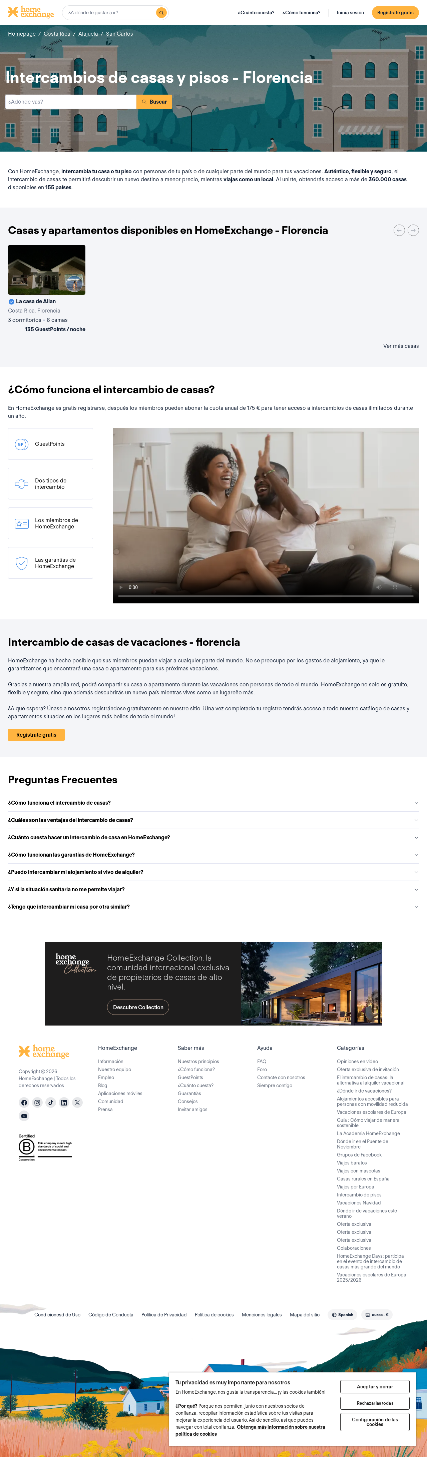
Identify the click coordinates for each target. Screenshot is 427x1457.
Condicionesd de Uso (57, 1314)
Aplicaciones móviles (120, 1093)
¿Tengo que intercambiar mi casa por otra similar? (213, 907)
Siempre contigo (274, 1085)
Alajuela (88, 34)
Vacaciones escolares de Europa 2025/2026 (371, 1277)
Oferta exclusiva (354, 1224)
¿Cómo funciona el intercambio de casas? (213, 803)
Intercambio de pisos (359, 1194)
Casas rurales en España (363, 1178)
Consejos (188, 1101)
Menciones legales (262, 1314)
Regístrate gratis (395, 12)
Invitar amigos (192, 1109)
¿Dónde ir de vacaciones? (364, 1090)
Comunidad (110, 1101)
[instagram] (37, 1102)
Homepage (22, 34)
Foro (262, 1069)
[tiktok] (50, 1102)
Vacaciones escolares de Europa (371, 1112)
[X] (77, 1102)
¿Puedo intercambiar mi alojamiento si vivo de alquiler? (213, 872)
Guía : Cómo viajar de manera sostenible (368, 1122)
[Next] (413, 230)
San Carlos (119, 34)
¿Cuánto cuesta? (256, 12)
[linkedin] (64, 1102)
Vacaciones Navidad (359, 1202)
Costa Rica (57, 34)
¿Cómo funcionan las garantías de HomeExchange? (213, 855)
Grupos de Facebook (359, 1154)
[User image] (74, 284)
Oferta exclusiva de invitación (368, 1069)
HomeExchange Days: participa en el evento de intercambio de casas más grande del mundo (370, 1261)
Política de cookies (214, 1314)
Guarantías (189, 1093)
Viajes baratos (352, 1162)
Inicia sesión (350, 12)
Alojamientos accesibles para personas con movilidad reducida (372, 1101)
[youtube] (24, 1115)
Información (110, 1061)
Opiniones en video (357, 1061)
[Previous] (399, 230)
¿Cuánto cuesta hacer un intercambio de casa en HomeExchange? (213, 837)
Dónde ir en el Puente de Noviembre (362, 1144)
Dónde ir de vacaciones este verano (367, 1213)
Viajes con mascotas (358, 1170)
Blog (102, 1085)
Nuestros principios (198, 1061)
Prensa (105, 1109)
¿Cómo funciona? (302, 12)
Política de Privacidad (164, 1314)
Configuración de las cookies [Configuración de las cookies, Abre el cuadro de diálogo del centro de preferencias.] (375, 1422)
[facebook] (24, 1102)
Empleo (106, 1077)
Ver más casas (401, 346)
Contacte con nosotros (281, 1077)
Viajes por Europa (355, 1186)
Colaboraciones (354, 1248)
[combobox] (115, 12)
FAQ (262, 1061)
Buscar (154, 102)
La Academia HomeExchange (368, 1133)
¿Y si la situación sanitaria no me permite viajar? (213, 889)
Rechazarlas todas (375, 1403)
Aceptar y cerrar (375, 1386)
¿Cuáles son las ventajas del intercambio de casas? (213, 820)
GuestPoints (190, 1077)
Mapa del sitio (305, 1314)
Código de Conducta (110, 1314)
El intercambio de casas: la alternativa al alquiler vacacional (370, 1080)
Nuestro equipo (114, 1069)
